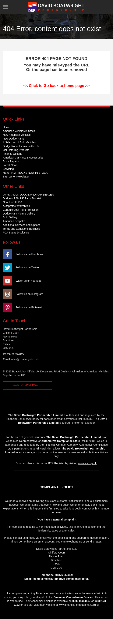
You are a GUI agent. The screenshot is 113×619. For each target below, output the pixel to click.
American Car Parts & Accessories (23, 157)
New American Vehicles (16, 134)
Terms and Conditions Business (21, 228)
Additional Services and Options (21, 224)
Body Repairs (11, 161)
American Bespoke (14, 221)
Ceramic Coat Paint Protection (20, 209)
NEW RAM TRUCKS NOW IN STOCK (25, 172)
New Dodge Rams (13, 138)
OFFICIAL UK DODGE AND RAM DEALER (28, 194)
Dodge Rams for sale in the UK (21, 146)
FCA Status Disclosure (16, 232)
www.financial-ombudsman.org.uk (79, 604)
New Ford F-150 (12, 202)
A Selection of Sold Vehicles (19, 142)
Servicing (8, 168)
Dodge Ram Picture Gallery (19, 213)
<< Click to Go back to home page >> (56, 86)
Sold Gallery (10, 217)
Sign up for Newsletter (16, 176)
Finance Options (12, 153)
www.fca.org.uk (87, 463)
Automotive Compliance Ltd (59, 440)
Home (6, 127)
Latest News (10, 165)
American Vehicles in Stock (19, 130)
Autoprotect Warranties (16, 205)
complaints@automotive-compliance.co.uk (61, 578)
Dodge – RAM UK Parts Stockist (22, 198)
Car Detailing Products (16, 149)
